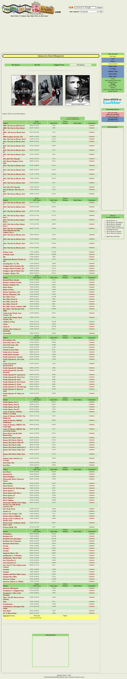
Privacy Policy (113, 86)
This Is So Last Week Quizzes (16, 114)
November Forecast (112, 229)
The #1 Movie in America (113, 231)
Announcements (113, 64)
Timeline (112, 87)
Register (112, 61)
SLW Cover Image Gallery (111, 89)
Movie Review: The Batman (114, 222)
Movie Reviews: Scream (113, 226)
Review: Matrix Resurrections (115, 228)
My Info (37, 65)
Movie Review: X (111, 220)
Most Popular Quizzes (115, 90)
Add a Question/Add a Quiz (113, 80)
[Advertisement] (64, 35)
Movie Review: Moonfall (113, 224)
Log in (68, 117)
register (74, 117)
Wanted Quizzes (113, 82)
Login (113, 59)
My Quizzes (16, 65)
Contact (113, 78)
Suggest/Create (59, 65)
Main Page (113, 56)
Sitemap (112, 84)
